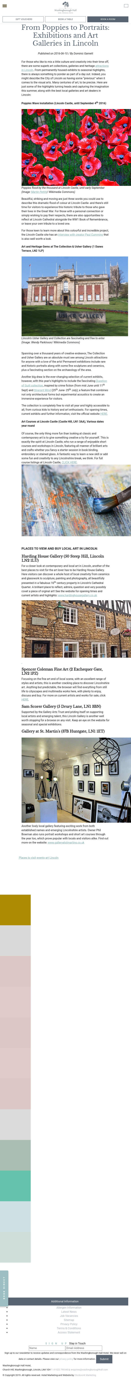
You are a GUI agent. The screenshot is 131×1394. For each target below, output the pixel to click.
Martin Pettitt (39, 192)
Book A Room (108, 19)
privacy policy (66, 1359)
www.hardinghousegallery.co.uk (77, 595)
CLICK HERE (69, 462)
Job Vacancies (69, 1316)
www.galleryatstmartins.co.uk (66, 842)
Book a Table (65, 19)
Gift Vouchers (23, 19)
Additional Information (65, 1301)
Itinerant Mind (42, 390)
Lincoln (54, 857)
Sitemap (69, 1320)
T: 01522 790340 (59, 1369)
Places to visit (27, 857)
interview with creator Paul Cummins (80, 234)
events (41, 857)
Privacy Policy (68, 1324)
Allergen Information (68, 1307)
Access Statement (69, 1332)
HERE (103, 413)
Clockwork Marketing (85, 1375)
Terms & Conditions (69, 1328)
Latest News (69, 1311)
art (47, 857)
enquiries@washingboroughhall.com (89, 1369)
